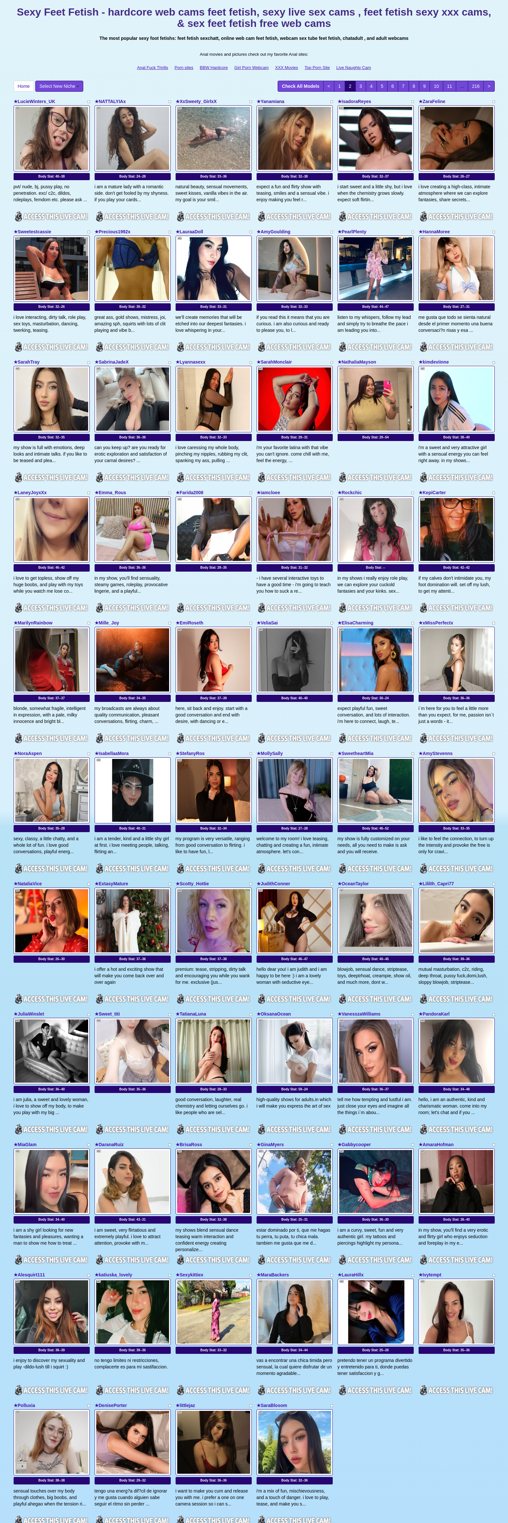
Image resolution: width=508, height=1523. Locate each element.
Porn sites (184, 67)
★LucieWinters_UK (34, 101)
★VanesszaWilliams (359, 951)
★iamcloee (268, 465)
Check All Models (300, 86)
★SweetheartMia (356, 708)
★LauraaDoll (189, 222)
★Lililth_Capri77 (436, 830)
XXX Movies (286, 67)
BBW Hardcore (214, 67)
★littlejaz (185, 1316)
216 (475, 86)
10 (436, 86)
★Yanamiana (270, 101)
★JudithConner (273, 830)
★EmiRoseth (189, 587)
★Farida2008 (189, 465)
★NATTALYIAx (110, 101)
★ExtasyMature (111, 830)
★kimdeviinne (434, 344)
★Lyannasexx (191, 344)
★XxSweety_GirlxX (196, 101)
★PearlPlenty (352, 222)
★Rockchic (350, 465)
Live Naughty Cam (353, 67)
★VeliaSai (267, 587)
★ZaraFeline (432, 101)
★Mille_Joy (107, 587)
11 (449, 86)
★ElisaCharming (356, 587)
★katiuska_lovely (114, 1194)
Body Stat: (51, 167)
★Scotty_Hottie (192, 830)
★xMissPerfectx (436, 587)
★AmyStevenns (436, 708)
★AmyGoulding (274, 222)
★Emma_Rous (110, 465)
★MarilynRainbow (33, 587)
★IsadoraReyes (354, 101)
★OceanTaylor (353, 830)
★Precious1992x (113, 222)
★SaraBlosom (272, 1316)
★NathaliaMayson (357, 344)
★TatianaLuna (191, 951)
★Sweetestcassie (33, 222)
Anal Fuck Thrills (152, 67)
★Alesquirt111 (29, 1194)
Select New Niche (59, 86)
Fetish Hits (278, 1513)
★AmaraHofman (436, 1072)
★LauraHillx (351, 1194)
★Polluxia (24, 1316)
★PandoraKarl (434, 951)
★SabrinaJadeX (112, 344)
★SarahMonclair (274, 344)
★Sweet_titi (107, 951)
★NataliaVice (28, 830)
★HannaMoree (434, 222)
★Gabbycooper (354, 1072)
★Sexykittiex (189, 1194)
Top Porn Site (317, 67)
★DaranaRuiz (109, 1072)
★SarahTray (27, 344)
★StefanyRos (190, 708)
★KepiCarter (432, 465)
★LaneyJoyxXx (30, 465)
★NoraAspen (28, 708)
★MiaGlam (25, 1072)
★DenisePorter (111, 1316)
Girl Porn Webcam (251, 67)
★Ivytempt (430, 1194)
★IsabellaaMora (112, 708)
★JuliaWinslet (29, 951)
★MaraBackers (273, 1194)
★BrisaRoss (189, 1072)
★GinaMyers (270, 1072)
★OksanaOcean (274, 951)
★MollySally (270, 708)
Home (24, 86)
